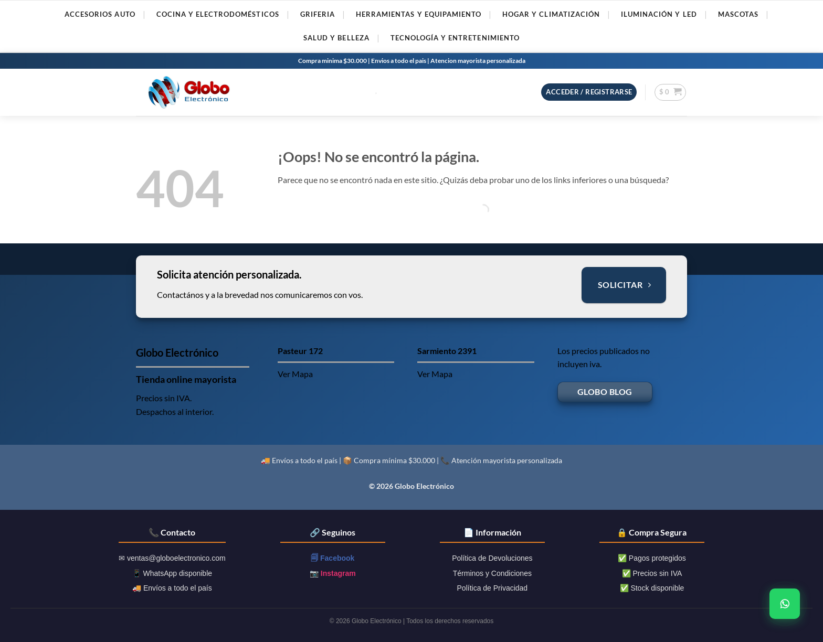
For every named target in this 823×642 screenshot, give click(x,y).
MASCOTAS (738, 14)
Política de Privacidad (492, 588)
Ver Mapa (295, 374)
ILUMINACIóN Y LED (659, 14)
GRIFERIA (317, 14)
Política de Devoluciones (492, 558)
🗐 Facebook (332, 558)
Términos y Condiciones (492, 573)
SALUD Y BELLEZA (336, 38)
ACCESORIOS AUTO (100, 14)
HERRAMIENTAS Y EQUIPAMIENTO (418, 14)
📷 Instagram (333, 573)
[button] (589, 92)
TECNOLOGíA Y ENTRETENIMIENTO (455, 38)
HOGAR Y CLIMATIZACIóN (551, 14)
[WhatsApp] (784, 603)
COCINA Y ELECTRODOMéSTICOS (217, 14)
